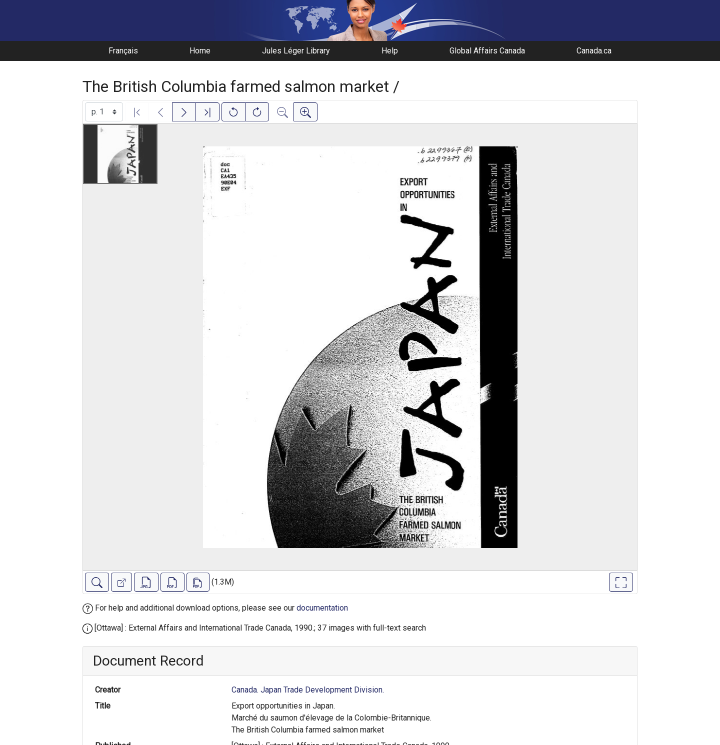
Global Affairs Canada (487, 50)
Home (200, 50)
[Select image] (104, 111)
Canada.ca (594, 50)
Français (123, 50)
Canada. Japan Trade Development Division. (308, 690)
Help (390, 50)
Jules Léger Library (296, 50)
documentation (322, 608)
